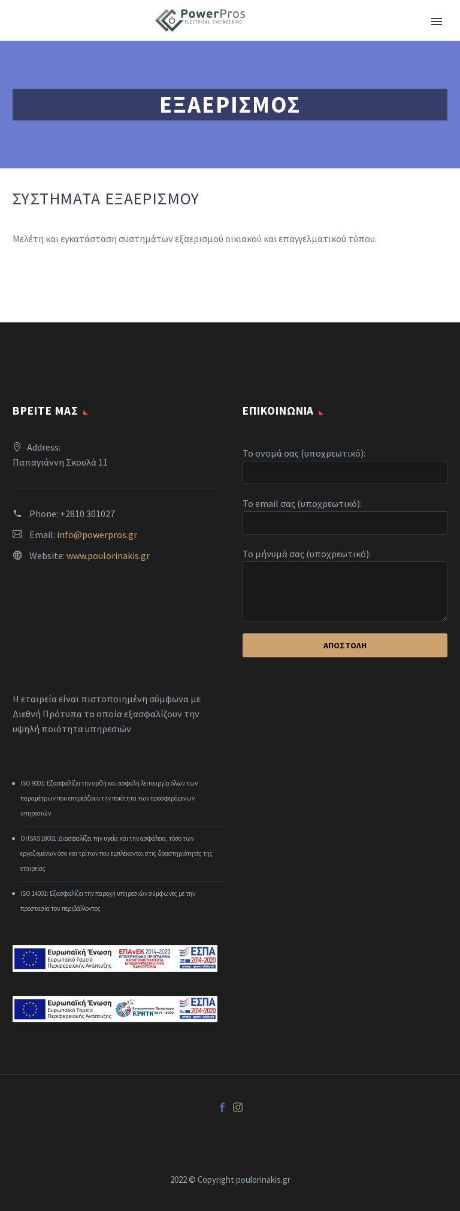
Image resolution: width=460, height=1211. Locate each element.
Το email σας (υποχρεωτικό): (302, 503)
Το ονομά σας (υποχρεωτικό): (304, 453)
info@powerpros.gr (97, 534)
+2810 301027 (87, 514)
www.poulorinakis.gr (108, 555)
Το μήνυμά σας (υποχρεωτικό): (307, 554)
